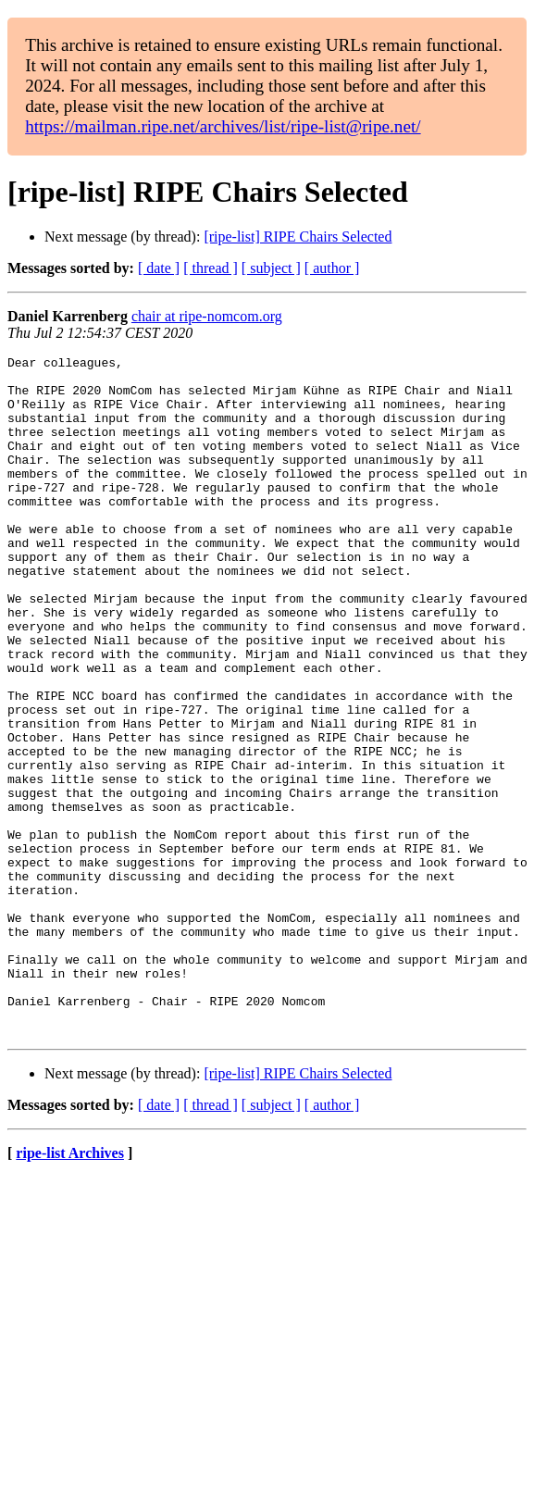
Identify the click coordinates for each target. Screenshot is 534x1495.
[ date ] (159, 268)
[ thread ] (210, 268)
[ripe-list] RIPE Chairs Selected (297, 236)
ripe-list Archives (70, 1289)
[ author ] (332, 268)
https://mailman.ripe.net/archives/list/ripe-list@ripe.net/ (222, 126)
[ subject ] (271, 268)
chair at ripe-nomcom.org (206, 316)
